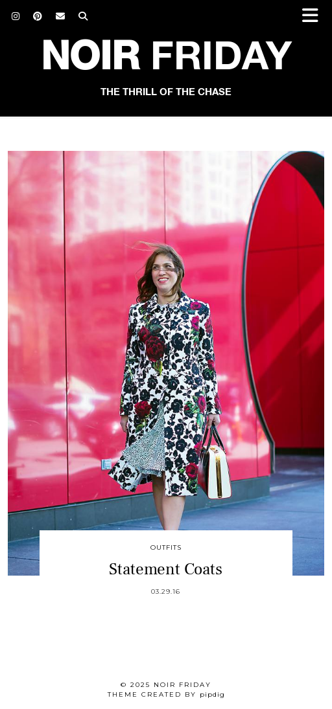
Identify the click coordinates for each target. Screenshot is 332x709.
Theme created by (166, 694)
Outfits (166, 547)
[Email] (60, 16)
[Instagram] (16, 16)
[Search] (83, 16)
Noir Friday (182, 685)
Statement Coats (165, 569)
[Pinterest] (38, 16)
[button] (314, 16)
